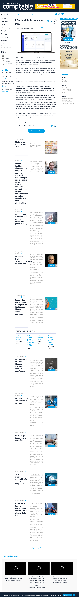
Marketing (4, 40)
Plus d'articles (36, 548)
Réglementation (5, 44)
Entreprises (4, 31)
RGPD (44, 14)
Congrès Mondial (34, 14)
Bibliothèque (4, 21)
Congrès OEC (20, 14)
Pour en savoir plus (68, 595)
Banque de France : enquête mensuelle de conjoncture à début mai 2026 (68, 90)
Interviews (26, 14)
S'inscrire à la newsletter (69, 19)
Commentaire (44, 28)
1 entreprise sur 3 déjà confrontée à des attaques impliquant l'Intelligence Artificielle (68, 101)
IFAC (40, 14)
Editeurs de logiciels (7, 28)
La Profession (5, 37)
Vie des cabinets (6, 47)
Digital (3, 24)
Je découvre (68, 42)
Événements (4, 34)
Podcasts (6, 61)
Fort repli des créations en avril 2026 (67, 80)
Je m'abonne (68, 39)
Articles (5, 56)
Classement (13, 15)
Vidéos (5, 58)
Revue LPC (13, 14)
